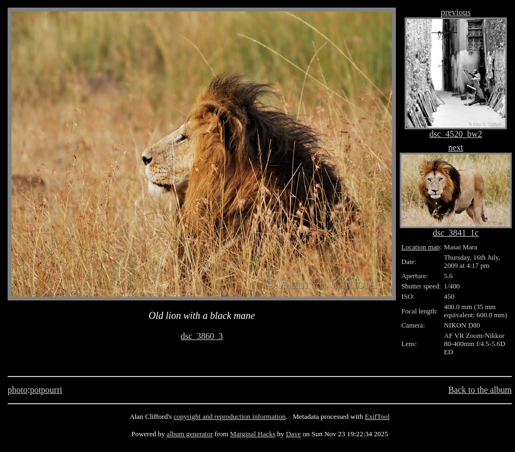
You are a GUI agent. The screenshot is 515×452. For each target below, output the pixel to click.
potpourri (46, 389)
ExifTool (377, 416)
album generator (189, 434)
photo (17, 389)
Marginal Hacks (252, 434)
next (455, 147)
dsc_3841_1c (456, 232)
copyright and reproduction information (229, 416)
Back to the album (480, 389)
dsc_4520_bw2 (456, 134)
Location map (420, 247)
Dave (293, 434)
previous (455, 12)
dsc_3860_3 (201, 336)
